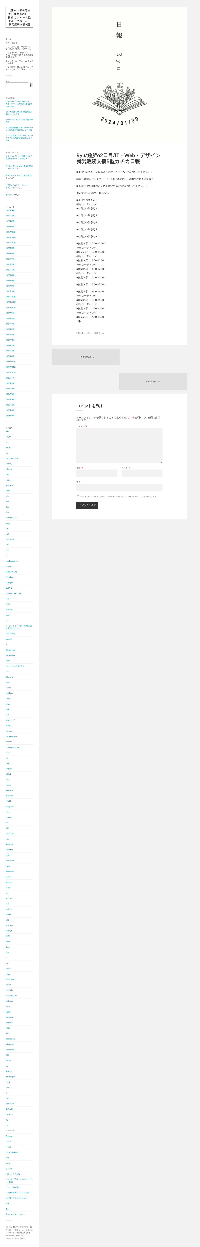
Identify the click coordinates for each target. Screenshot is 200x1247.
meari (8, 763)
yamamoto (10, 1131)
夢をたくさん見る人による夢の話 (19, 166)
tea (7, 1066)
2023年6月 (10, 394)
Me (7, 758)
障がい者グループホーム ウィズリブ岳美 (19, 62)
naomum (9, 882)
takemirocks (10, 1050)
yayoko (8, 1141)
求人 (7, 1209)
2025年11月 (11, 237)
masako (9, 742)
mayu (8, 753)
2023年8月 (10, 383)
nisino (8, 888)
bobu (7, 496)
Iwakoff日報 (10, 634)
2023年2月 (10, 405)
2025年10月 (11, 243)
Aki (7, 453)
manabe (9, 731)
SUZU (8, 1028)
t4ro (7, 1033)
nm (7, 893)
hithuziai (9, 610)
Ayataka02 (10, 485)
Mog (7, 839)
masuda (11, 168)
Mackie (8, 726)
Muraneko (10, 861)
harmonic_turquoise (13, 593)
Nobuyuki (9, 898)
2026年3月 (10, 216)
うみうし (9, 1169)
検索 (7, 81)
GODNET (9, 588)
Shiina (8, 974)
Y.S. (7, 1120)
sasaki (8, 969)
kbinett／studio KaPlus (15, 666)
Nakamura (10, 871)
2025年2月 (10, 286)
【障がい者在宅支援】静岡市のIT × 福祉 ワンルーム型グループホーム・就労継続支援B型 (19, 17)
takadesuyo (10, 1039)
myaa (8, 866)
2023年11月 (11, 367)
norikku (9, 909)
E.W (7, 534)
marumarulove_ (12, 736)
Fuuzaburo (10, 577)
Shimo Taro (10, 979)
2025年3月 (10, 281)
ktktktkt (9, 698)
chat (7, 512)
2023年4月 (10, 399)
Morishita (9, 844)
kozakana (9, 693)
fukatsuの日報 (11, 572)
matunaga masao (12, 747)
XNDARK (9, 1109)
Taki (7, 1055)
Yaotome (9, 1136)
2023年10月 (11, 372)
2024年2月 (10, 351)
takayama (10, 1044)
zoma (8, 1163)
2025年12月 (11, 232)
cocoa (8, 523)
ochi (7, 920)
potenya (9, 931)
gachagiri (9, 583)
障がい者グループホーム (15, 1214)
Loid (7, 715)
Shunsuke (9, 990)
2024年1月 (10, 356)
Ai (6, 442)
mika (7, 779)
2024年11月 (11, 302)
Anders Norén (19, 1239)
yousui (8, 1147)
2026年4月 (10, 210)
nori (7, 904)
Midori (8, 774)
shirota (8, 985)
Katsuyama (10, 655)
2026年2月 (10, 221)
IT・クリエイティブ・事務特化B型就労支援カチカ (19, 627)
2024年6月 (10, 329)
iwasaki (9, 639)
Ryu (7, 952)
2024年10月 (11, 308)
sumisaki (9, 1023)
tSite (7, 1087)
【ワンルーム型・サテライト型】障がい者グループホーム (18, 48)
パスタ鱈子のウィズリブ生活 (17, 1193)
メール (126, 444)
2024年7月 (10, 324)
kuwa (8, 704)
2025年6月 (10, 264)
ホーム (8, 39)
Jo (6, 644)
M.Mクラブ (10, 720)
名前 (79, 444)
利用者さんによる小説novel (17, 1198)
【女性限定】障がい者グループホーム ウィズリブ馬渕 (19, 68)
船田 (22, 159)
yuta (7, 1158)
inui (7, 620)
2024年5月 (10, 335)
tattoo (8, 1060)
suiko (8, 1006)
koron (8, 682)
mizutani (9, 817)
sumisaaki (9, 1017)
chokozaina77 (11, 518)
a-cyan (8, 437)
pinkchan (9, 925)
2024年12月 (11, 297)
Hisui (8, 604)
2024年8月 (10, 318)
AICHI (8, 447)
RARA (8, 936)
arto (7, 475)
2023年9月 (10, 378)
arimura (9, 469)
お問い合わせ (11, 43)
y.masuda (9, 1115)
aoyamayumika (12, 458)
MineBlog (9, 790)
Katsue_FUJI (11, 650)
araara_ (9, 464)
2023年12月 (11, 362)
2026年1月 (10, 227)
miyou (8, 812)
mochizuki (9, 833)
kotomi (8, 688)
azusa (8, 491)
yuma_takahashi (12, 1152)
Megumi (9, 769)
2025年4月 (10, 275)
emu (7, 550)
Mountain (9, 850)
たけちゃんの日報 (13, 1174)
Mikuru (8, 785)
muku (8, 855)
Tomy (8, 1082)
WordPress (19, 1236)
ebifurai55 (10, 539)
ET (7, 556)
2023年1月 (10, 410)
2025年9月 (10, 248)
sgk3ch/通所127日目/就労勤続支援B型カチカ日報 (19, 113)
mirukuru (9, 796)
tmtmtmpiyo (11, 1077)
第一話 (8, 195)
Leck (7, 709)
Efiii (7, 545)
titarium (9, 1071)
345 (7, 431)
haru (7, 599)
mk (7, 823)
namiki (8, 877)
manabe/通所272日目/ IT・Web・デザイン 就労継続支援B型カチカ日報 (19, 138)
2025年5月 (10, 270)
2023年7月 (10, 389)
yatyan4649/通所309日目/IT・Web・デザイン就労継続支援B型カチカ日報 (19, 104)
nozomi (8, 915)
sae (7, 963)
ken (7, 672)
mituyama (10, 807)
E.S (7, 529)
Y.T (7, 1125)
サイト (79, 457)
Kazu (8, 661)
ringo (8, 947)
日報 (7, 1203)
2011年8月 (10, 416)
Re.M (8, 942)
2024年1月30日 (83, 333)
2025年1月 (10, 291)
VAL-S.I (8, 1098)
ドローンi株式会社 (13, 1187)
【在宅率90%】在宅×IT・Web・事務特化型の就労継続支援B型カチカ (19, 55)
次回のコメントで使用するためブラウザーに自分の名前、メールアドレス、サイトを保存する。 (119, 472)
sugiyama (9, 1001)
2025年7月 (10, 259)
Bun (7, 501)
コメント (81, 402)
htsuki (8, 615)
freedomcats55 (12, 561)
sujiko (8, 1012)
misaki (8, 801)
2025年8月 (10, 254)
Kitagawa (9, 677)
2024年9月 (10, 313)
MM (7, 828)
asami (8, 480)
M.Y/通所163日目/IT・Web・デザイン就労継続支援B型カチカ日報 (19, 129)
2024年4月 (10, 340)
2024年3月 (10, 345)
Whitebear (10, 1104)
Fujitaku (9, 566)
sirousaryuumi (11, 996)
